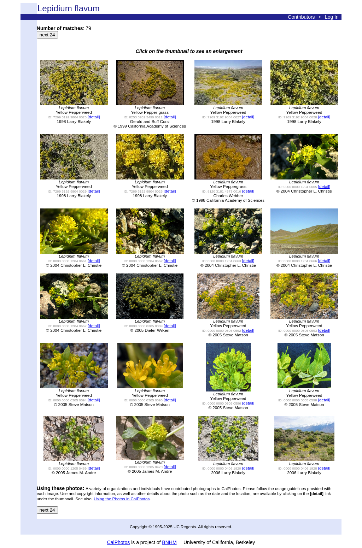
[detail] (94, 116)
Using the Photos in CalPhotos (122, 498)
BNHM (169, 542)
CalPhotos (118, 542)
